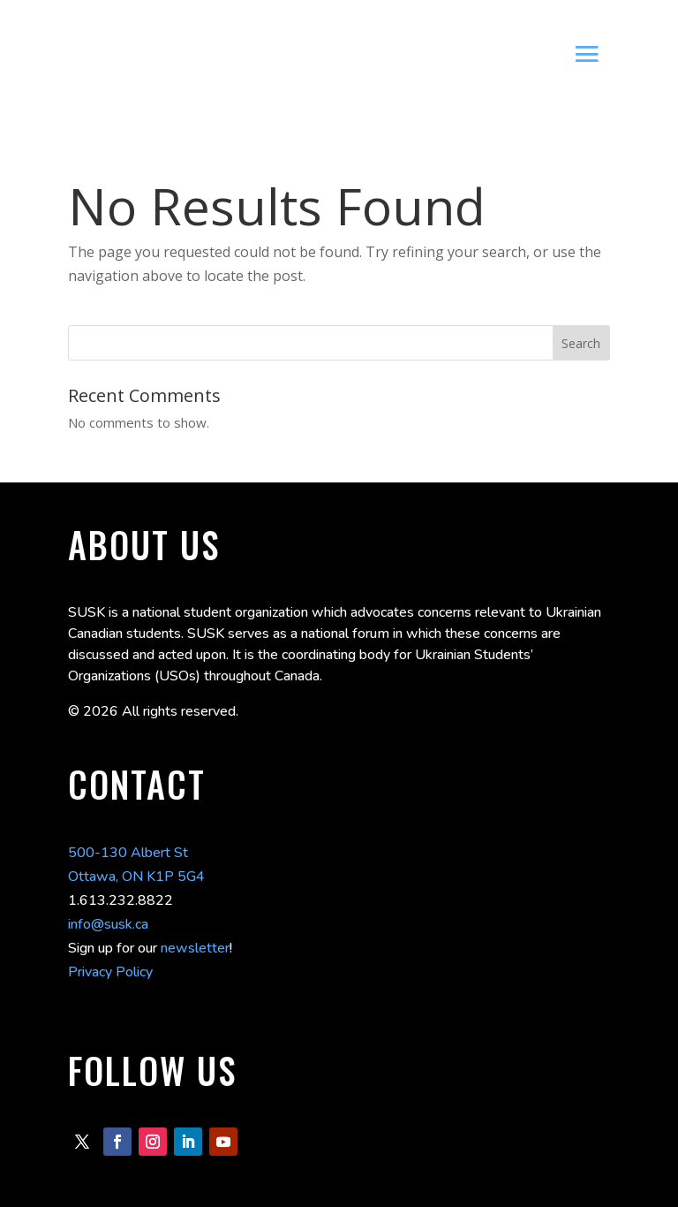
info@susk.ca (108, 924)
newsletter (195, 948)
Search (580, 343)
